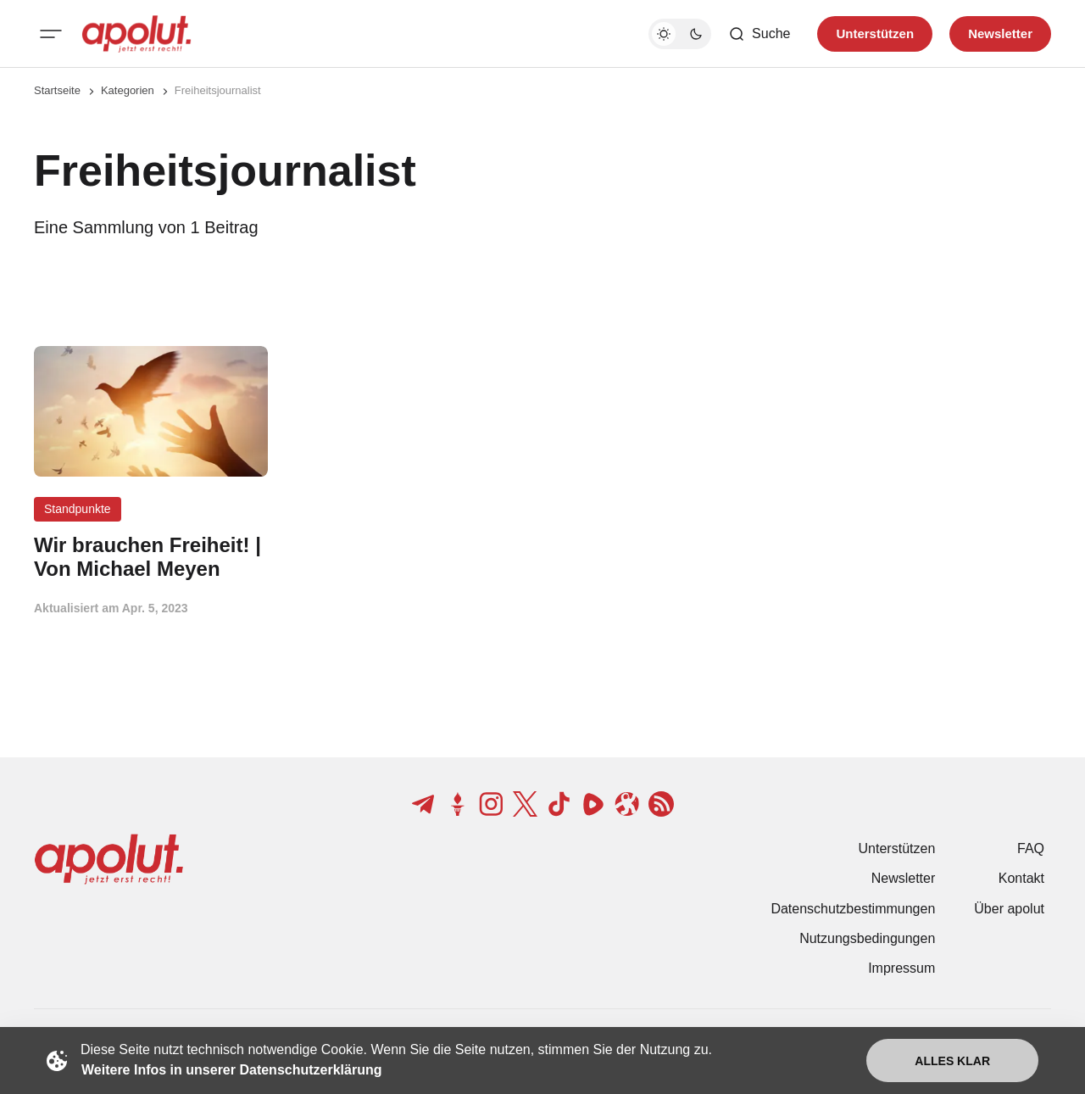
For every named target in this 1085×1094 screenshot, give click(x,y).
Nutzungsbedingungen (867, 938)
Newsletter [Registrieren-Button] (1000, 33)
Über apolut (1009, 908)
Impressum (901, 968)
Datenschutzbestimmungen (853, 908)
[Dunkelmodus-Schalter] (679, 34)
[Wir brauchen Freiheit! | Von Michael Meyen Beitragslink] (151, 557)
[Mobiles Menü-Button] (51, 34)
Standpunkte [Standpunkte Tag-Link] (77, 509)
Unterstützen (897, 848)
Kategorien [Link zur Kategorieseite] (127, 90)
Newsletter (903, 878)
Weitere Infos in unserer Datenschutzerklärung (231, 1070)
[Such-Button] (759, 34)
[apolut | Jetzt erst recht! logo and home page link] (136, 34)
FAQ (1030, 848)
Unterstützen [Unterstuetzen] (875, 33)
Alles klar (952, 1061)
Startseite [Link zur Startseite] (57, 90)
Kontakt (1021, 878)
